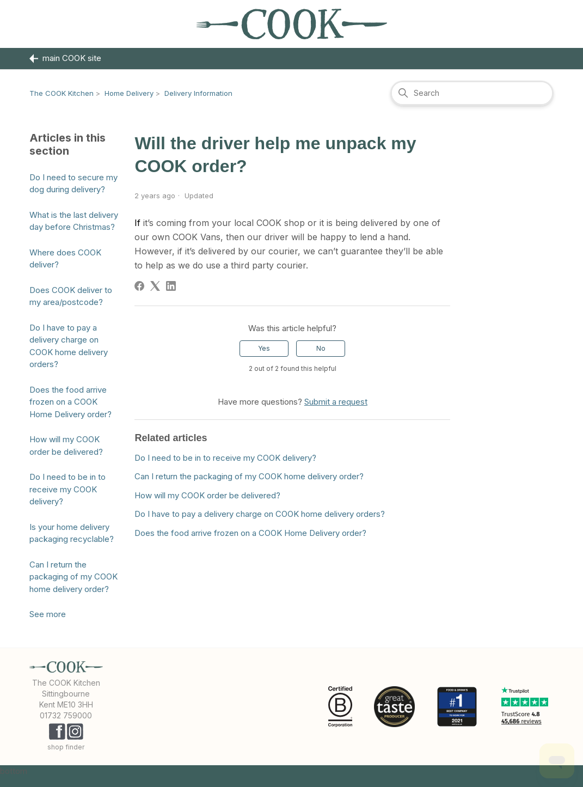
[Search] (472, 93)
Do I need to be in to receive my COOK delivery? (67, 489)
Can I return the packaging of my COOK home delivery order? (73, 576)
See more (47, 614)
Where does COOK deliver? (65, 258)
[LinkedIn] (171, 286)
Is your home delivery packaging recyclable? (71, 533)
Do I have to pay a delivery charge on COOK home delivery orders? (68, 346)
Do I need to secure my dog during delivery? (73, 183)
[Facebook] (139, 286)
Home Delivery (129, 93)
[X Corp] (155, 286)
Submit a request (335, 401)
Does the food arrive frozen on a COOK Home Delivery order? (70, 402)
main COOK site (65, 58)
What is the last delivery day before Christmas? (73, 221)
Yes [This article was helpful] (264, 348)
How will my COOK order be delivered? (66, 445)
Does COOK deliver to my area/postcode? (70, 296)
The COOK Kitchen (61, 93)
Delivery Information (198, 93)
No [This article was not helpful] (321, 348)
